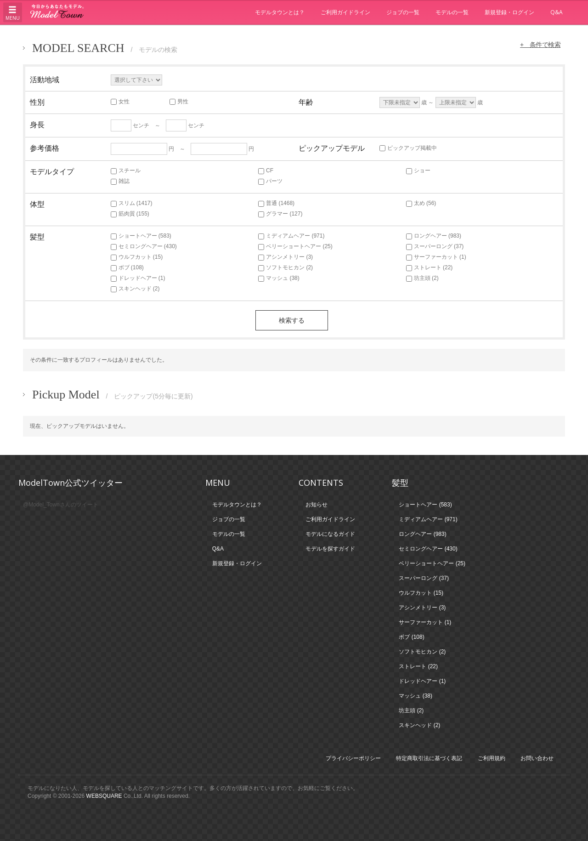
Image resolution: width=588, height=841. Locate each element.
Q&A (556, 12)
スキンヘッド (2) (135, 288)
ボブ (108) (127, 267)
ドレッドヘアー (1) (138, 278)
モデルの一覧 (452, 12)
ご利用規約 (491, 758)
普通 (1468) (276, 203)
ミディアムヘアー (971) (291, 236)
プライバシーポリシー (353, 758)
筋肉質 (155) (130, 213)
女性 (120, 101)
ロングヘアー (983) (433, 236)
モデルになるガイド (330, 534)
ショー (418, 170)
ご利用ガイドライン (345, 12)
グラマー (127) (280, 213)
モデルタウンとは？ (280, 12)
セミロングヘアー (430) (144, 246)
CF (265, 170)
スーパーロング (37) (435, 246)
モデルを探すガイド (330, 549)
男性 (179, 101)
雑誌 (120, 181)
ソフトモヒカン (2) (285, 267)
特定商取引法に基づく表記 (429, 758)
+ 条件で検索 (539, 44)
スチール (126, 170)
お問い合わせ (537, 758)
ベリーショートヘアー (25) (295, 246)
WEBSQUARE (104, 796)
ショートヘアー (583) (141, 236)
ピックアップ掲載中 (408, 148)
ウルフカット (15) (137, 257)
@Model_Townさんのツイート (60, 504)
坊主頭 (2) (422, 278)
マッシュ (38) (279, 278)
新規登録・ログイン (509, 12)
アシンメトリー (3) (285, 257)
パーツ (270, 181)
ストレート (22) (429, 267)
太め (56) (421, 203)
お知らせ (316, 504)
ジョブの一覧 (402, 12)
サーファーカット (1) (436, 257)
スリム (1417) (132, 203)
